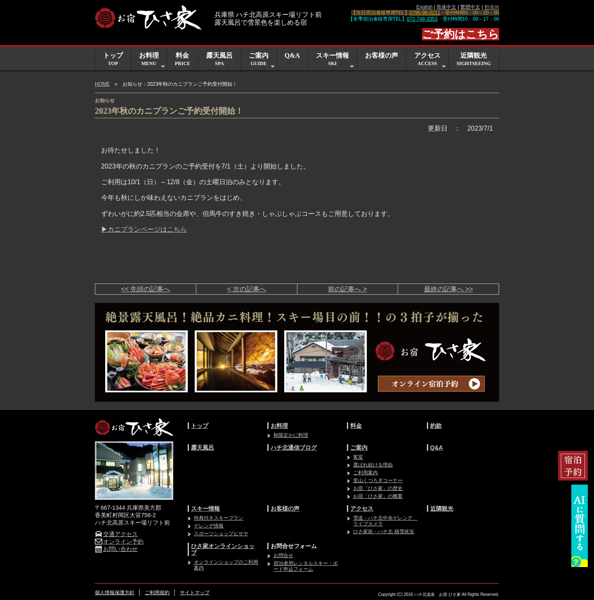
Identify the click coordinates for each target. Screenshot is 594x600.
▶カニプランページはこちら (144, 229)
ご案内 (262, 61)
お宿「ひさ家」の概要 (378, 496)
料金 (182, 59)
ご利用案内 (365, 473)
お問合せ (283, 555)
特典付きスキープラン (218, 518)
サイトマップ (195, 592)
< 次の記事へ (246, 289)
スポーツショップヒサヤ (221, 534)
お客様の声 (381, 55)
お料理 (153, 61)
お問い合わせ (116, 549)
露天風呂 (219, 59)
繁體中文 (470, 7)
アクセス (431, 61)
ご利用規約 (157, 592)
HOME (102, 84)
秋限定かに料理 (290, 435)
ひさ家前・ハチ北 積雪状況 (383, 531)
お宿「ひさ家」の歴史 (378, 488)
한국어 (491, 7)
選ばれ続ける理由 (373, 465)
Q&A (292, 55)
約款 (436, 425)
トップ (113, 59)
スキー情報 (336, 61)
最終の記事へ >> (448, 289)
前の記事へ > (347, 289)
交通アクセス (116, 534)
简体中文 (446, 7)
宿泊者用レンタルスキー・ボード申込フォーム (305, 566)
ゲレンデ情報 (209, 526)
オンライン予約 (119, 541)
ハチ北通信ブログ (294, 447)
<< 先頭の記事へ (145, 289)
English (424, 7)
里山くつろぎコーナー (378, 480)
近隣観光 (474, 59)
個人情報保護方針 (114, 592)
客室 (358, 457)
